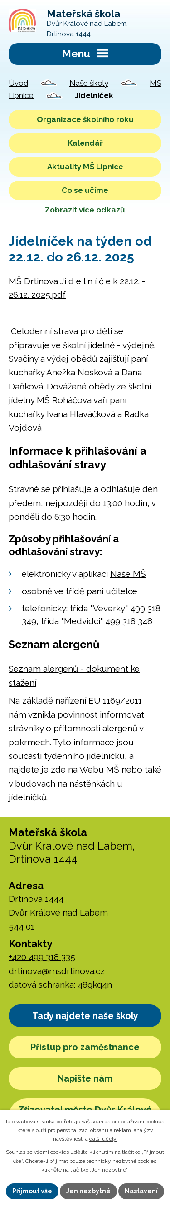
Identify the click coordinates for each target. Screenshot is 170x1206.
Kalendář (85, 143)
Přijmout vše (32, 1191)
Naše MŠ (128, 574)
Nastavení (141, 1191)
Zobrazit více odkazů (85, 209)
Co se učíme (85, 190)
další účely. (103, 1139)
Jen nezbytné (88, 1191)
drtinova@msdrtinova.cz (57, 971)
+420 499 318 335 (42, 957)
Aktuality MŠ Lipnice (85, 166)
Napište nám (85, 1078)
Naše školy (88, 83)
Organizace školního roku (85, 119)
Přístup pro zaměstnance (85, 1047)
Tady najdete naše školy (85, 1015)
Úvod (18, 83)
